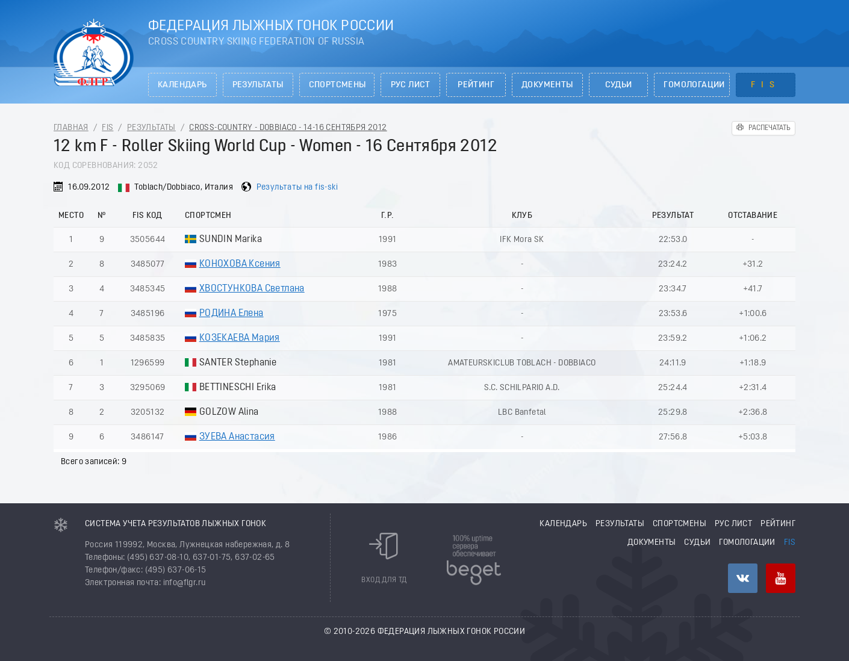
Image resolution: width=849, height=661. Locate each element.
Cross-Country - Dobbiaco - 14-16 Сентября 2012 (288, 127)
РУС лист (411, 85)
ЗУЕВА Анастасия (237, 437)
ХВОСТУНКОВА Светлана (252, 289)
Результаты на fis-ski (297, 187)
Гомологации (694, 85)
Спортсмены (337, 85)
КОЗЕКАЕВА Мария (239, 338)
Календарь (182, 85)
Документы (547, 85)
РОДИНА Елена (231, 313)
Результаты (258, 85)
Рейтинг (476, 85)
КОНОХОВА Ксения (240, 264)
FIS (765, 85)
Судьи (618, 85)
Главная (71, 127)
